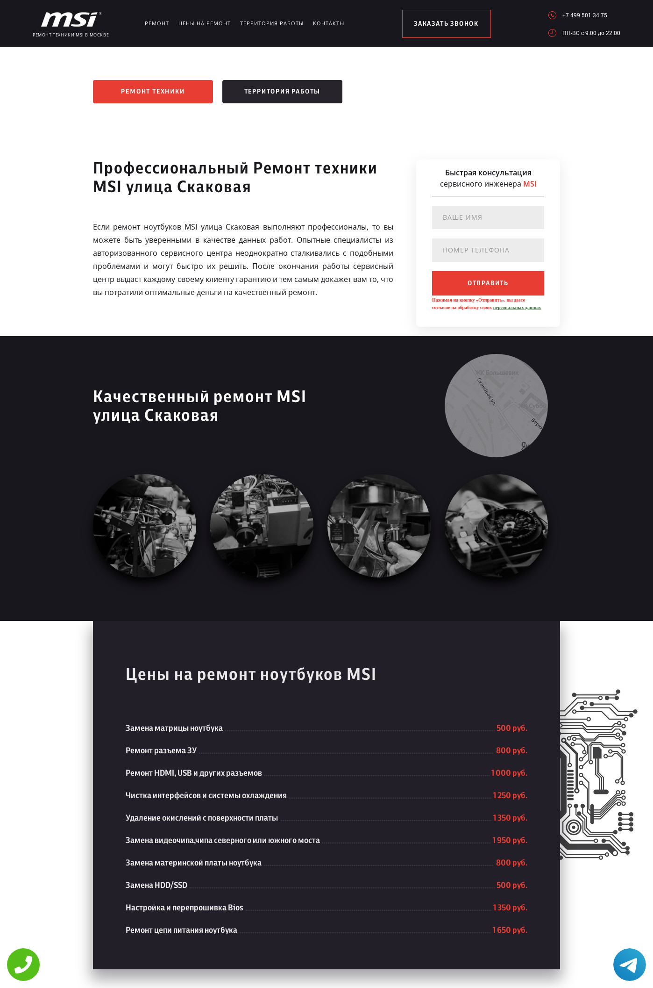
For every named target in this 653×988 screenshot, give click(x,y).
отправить (488, 283)
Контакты (328, 23)
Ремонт (157, 23)
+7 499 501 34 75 (584, 15)
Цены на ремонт (204, 23)
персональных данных (517, 307)
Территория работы (272, 23)
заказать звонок (446, 24)
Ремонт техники (153, 91)
